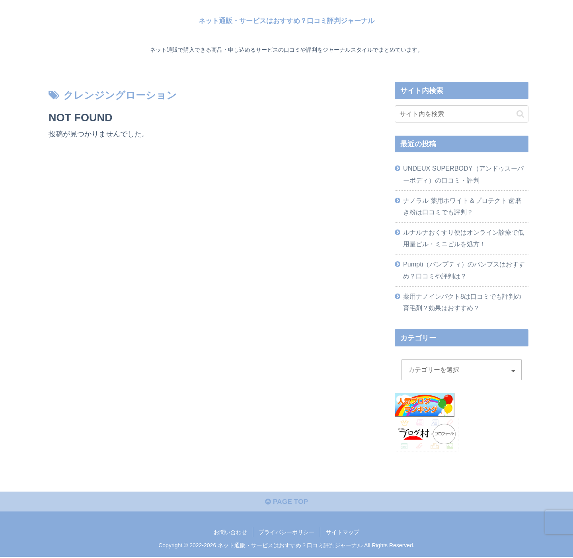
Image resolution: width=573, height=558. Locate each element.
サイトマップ (342, 533)
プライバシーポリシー (286, 533)
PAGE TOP (286, 503)
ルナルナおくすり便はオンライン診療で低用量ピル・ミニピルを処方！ (463, 238)
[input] (461, 113)
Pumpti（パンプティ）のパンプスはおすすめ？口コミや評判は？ (464, 270)
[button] (520, 114)
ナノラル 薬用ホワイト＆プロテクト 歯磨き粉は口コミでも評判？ (462, 206)
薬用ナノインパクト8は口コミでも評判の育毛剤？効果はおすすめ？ (462, 302)
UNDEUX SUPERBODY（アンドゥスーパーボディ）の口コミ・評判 (463, 174)
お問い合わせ (230, 533)
